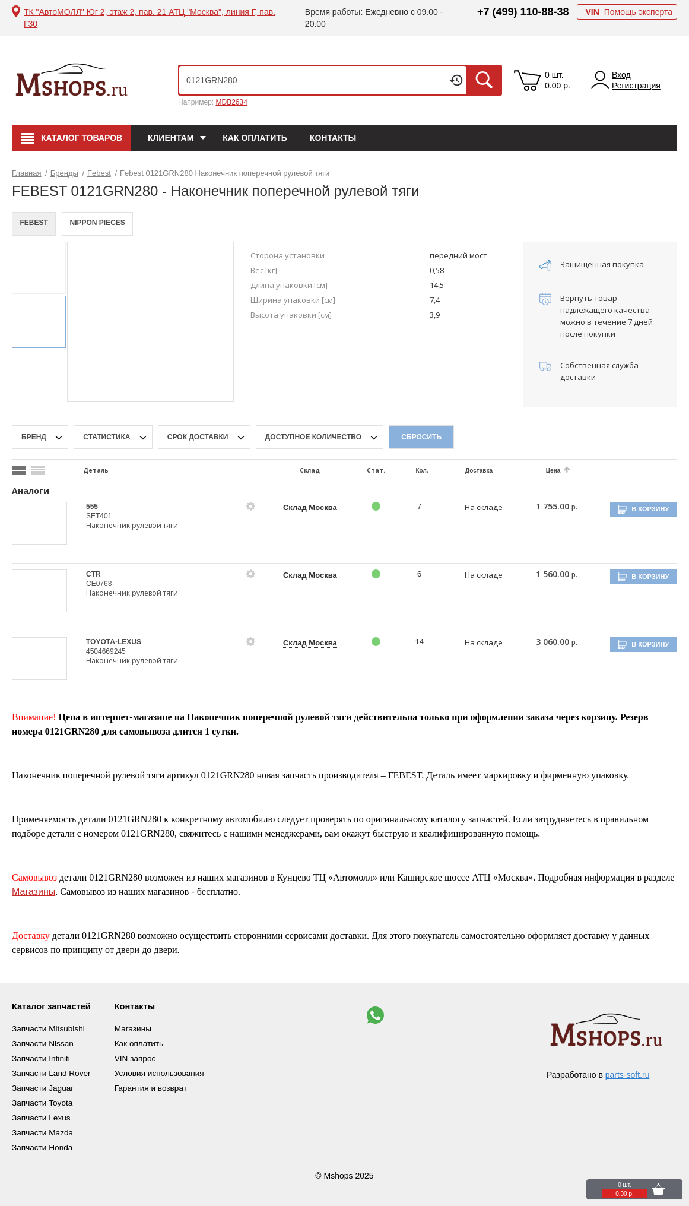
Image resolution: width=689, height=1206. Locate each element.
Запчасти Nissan (43, 1042)
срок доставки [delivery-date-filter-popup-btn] (198, 437)
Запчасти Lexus (42, 1114)
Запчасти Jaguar (43, 1085)
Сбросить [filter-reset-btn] (421, 437)
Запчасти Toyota (43, 1099)
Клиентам (170, 138)
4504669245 (106, 651)
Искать (484, 80)
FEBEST (35, 224)
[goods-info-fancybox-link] (247, 506)
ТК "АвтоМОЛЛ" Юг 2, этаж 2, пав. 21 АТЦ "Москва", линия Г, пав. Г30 (149, 18)
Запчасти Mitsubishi (49, 1028)
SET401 (99, 516)
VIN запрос (143, 1057)
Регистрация (636, 85)
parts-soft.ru (627, 1075)
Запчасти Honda (43, 1142)
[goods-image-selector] (40, 523)
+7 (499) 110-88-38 (523, 12)
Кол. (414, 470)
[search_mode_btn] (19, 470)
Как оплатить (255, 138)
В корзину (653, 508)
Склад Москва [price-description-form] (305, 507)
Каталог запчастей (55, 1006)
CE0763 (99, 584)
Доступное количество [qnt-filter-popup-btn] (314, 437)
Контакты (333, 138)
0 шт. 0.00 (557, 80)
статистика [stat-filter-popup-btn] (107, 437)
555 (92, 506)
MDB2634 (231, 102)
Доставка (469, 470)
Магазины (33, 892)
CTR (93, 574)
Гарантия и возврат (159, 1085)
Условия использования (168, 1071)
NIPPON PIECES (101, 224)
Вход (621, 75)
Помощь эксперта (628, 12)
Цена (542, 470)
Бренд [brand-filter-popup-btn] (34, 437)
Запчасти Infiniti (42, 1057)
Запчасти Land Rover (52, 1071)
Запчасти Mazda (43, 1128)
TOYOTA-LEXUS (113, 642)
